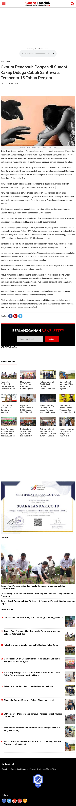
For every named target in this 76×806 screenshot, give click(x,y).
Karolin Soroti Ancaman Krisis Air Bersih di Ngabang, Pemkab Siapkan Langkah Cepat (66, 387)
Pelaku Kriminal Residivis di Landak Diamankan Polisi (29, 686)
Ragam (8, 61)
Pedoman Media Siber (47, 769)
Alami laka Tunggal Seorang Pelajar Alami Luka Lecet (29, 700)
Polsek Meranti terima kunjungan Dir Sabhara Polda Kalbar (31, 645)
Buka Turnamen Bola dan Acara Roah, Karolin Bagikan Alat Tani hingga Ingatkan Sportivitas (8, 434)
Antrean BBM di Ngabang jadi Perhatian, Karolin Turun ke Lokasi (48, 432)
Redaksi (5, 769)
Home (2, 61)
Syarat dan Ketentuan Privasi (23, 769)
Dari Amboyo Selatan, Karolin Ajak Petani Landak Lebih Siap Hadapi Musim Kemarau (27, 434)
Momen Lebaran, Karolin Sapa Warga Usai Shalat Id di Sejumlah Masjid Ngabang (66, 434)
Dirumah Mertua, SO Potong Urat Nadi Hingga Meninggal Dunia (33, 617)
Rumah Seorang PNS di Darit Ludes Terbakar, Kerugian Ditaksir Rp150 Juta (47, 410)
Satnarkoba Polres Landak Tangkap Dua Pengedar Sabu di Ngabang (67, 410)
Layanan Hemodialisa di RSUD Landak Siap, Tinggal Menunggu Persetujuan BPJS (28, 411)
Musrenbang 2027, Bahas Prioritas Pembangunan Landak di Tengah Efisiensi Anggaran (28, 388)
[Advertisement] (38, 27)
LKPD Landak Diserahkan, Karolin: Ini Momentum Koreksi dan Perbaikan (6, 411)
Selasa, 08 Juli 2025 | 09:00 (9, 84)
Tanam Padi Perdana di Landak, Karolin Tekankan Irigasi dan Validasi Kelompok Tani (8, 387)
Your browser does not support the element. (38, 53)
